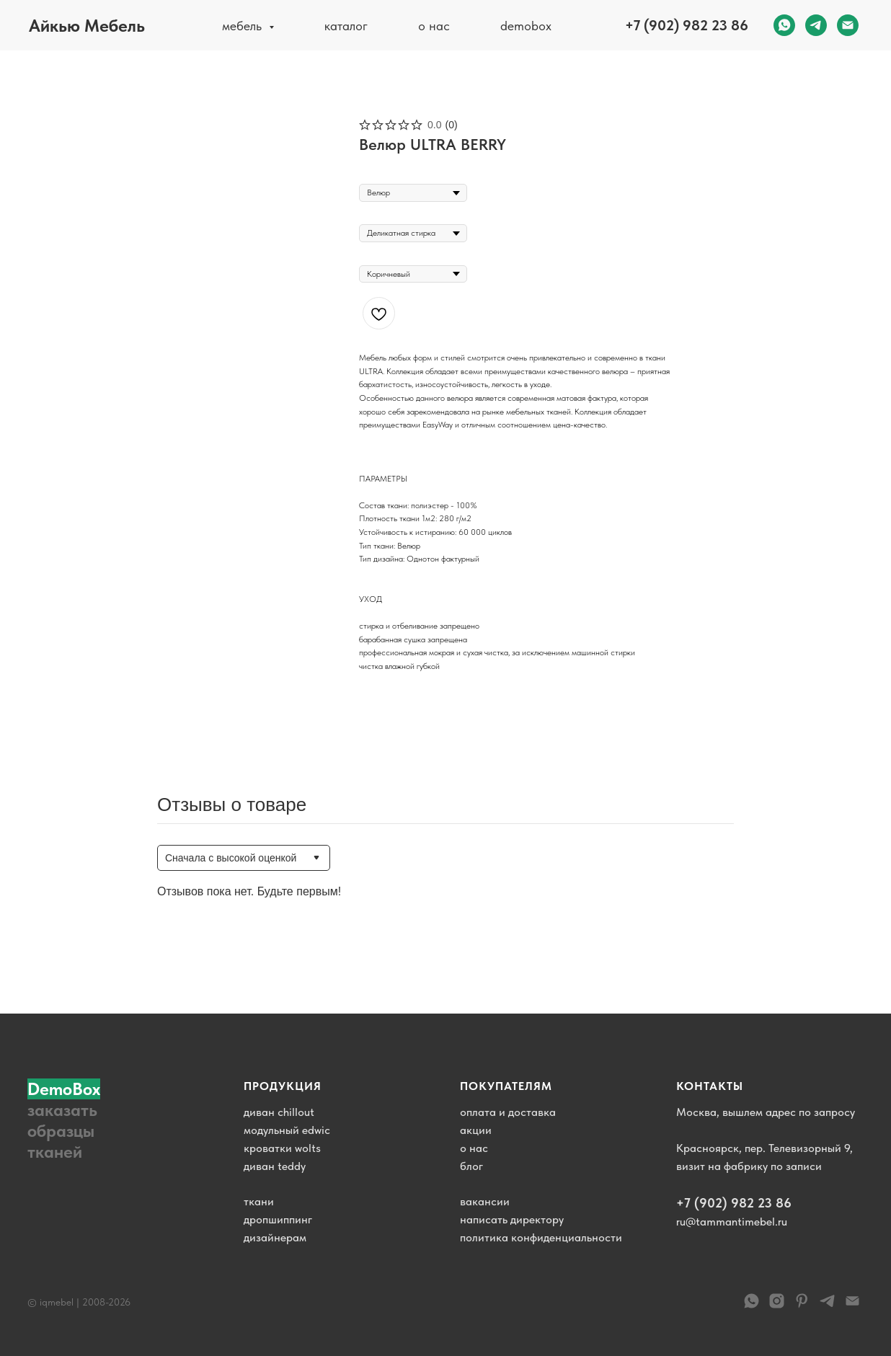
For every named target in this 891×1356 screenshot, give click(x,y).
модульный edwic (287, 1130)
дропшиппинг (278, 1219)
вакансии (485, 1201)
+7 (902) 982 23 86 (686, 25)
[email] (848, 25)
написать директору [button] (512, 1219)
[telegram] (816, 25)
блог (471, 1166)
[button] (70, 1120)
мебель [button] (243, 25)
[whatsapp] (784, 25)
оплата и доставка (508, 1112)
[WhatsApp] (751, 1306)
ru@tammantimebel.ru (731, 1221)
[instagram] (777, 1306)
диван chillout (279, 1112)
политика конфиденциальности (541, 1237)
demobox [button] (525, 25)
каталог (346, 25)
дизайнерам (275, 1237)
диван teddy (275, 1166)
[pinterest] (802, 1306)
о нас (434, 25)
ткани (259, 1201)
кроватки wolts (282, 1148)
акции (476, 1130)
